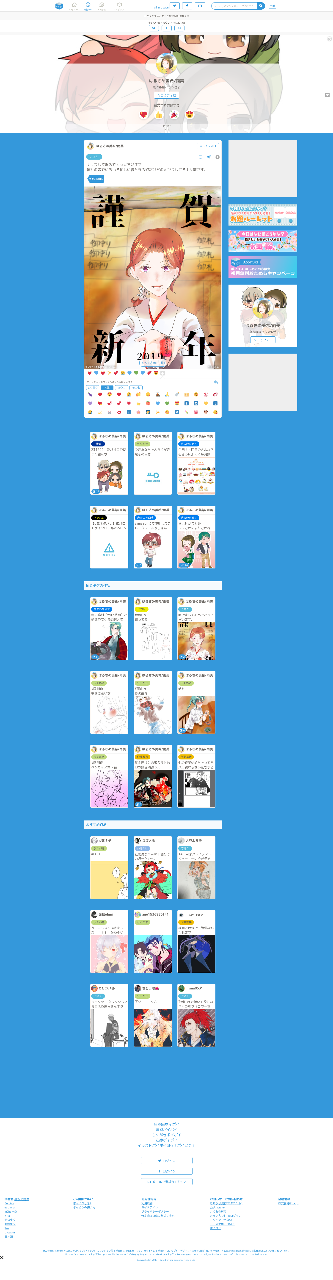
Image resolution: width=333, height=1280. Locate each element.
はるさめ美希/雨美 (166, 81)
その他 (136, 387)
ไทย (7, 1228)
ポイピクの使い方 (84, 1207)
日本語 (9, 1236)
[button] (2, 1257)
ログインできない (221, 1220)
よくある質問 (218, 1212)
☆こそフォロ (166, 95)
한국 (7, 1216)
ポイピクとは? (82, 1203)
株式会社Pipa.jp (288, 1203)
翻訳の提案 (21, 1199)
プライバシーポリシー (155, 1212)
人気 (107, 387)
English (9, 1203)
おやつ (121, 387)
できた (94, 157)
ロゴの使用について (222, 1224)
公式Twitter (217, 1207)
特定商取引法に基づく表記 (157, 1216)
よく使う (93, 387)
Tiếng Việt (11, 1212)
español (10, 1207)
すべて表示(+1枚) (153, 363)
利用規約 (146, 1203)
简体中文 (10, 1220)
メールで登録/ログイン (166, 1181)
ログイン (167, 1160)
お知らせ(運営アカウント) (226, 1203)
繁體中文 (10, 1224)
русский (10, 1232)
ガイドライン (149, 1207)
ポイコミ (215, 1228)
